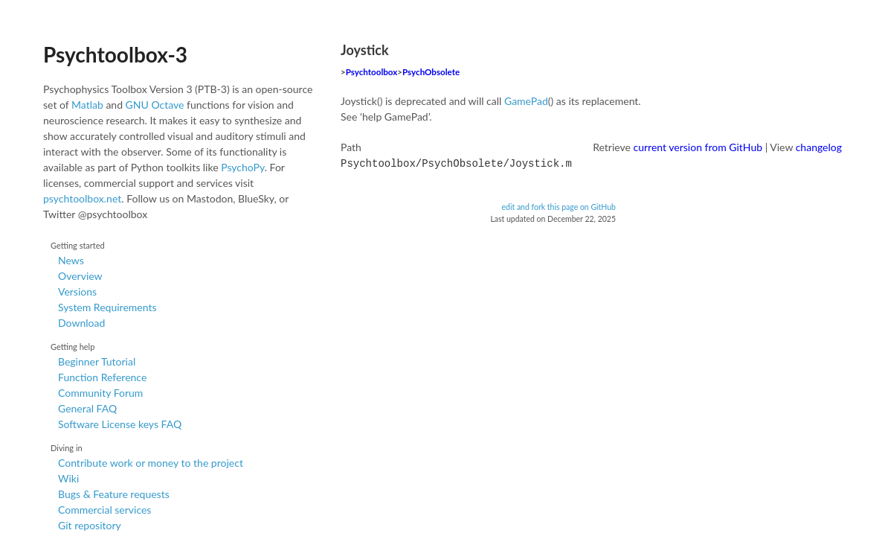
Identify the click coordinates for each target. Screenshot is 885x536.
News (71, 260)
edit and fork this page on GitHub (558, 205)
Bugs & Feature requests (114, 494)
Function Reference (102, 377)
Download (81, 322)
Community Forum (100, 392)
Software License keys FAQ (119, 424)
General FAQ (87, 408)
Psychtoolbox (372, 72)
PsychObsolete (431, 72)
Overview (80, 275)
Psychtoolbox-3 (115, 54)
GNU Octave (155, 104)
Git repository (89, 525)
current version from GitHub (698, 147)
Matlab (87, 104)
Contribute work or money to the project (150, 462)
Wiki (68, 478)
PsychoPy (243, 167)
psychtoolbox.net (82, 198)
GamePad (526, 101)
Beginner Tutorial (96, 361)
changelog (819, 147)
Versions (77, 291)
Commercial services (104, 509)
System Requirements (107, 307)
